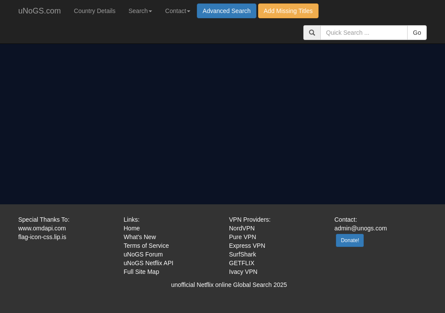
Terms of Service (146, 245)
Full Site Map (141, 271)
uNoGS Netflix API (148, 263)
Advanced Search (227, 10)
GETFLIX (241, 263)
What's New (140, 236)
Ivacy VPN (243, 271)
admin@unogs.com (361, 228)
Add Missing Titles (288, 10)
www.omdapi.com (42, 228)
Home (132, 228)
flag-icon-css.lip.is (42, 236)
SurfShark (242, 254)
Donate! (350, 240)
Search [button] (140, 10)
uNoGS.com (39, 11)
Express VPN (247, 245)
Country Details (95, 10)
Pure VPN (242, 236)
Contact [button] (177, 10)
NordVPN (242, 228)
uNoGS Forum (143, 254)
